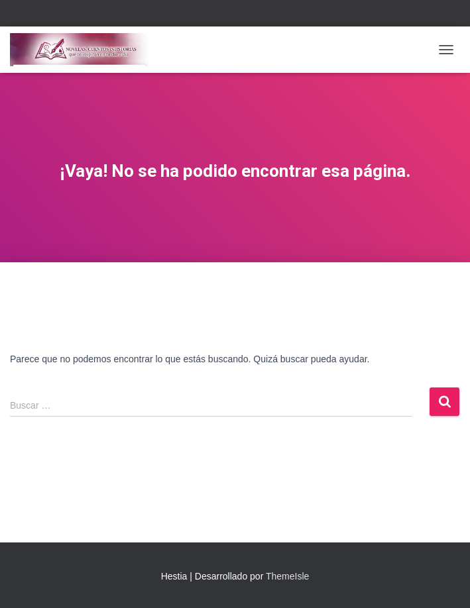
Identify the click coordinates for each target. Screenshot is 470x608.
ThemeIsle (287, 576)
